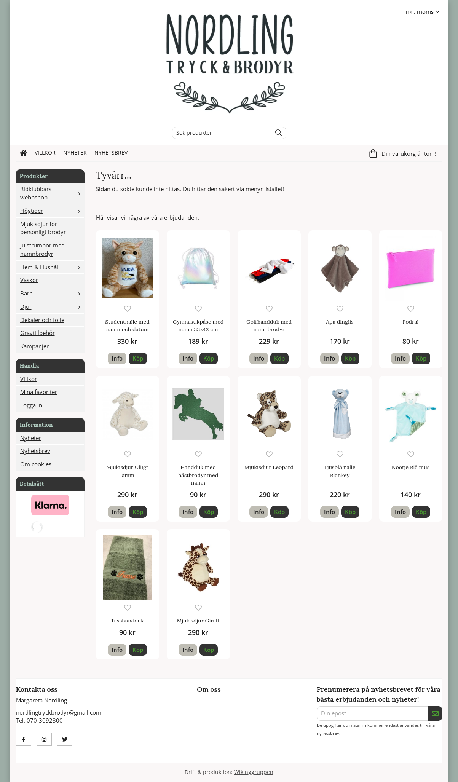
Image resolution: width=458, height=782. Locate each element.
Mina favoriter (38, 392)
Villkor (45, 152)
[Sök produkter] (220, 133)
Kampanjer (34, 346)
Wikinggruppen (253, 772)
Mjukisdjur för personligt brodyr (43, 228)
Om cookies (35, 464)
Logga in (31, 405)
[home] (23, 153)
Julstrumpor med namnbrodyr (42, 249)
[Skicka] (435, 713)
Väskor (29, 280)
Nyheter (75, 152)
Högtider (52, 210)
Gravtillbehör (37, 333)
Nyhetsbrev (111, 152)
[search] (277, 133)
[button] (138, 358)
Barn (52, 293)
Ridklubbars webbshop (52, 193)
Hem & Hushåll (52, 267)
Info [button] (117, 358)
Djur (52, 306)
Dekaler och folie (42, 320)
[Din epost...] (372, 713)
